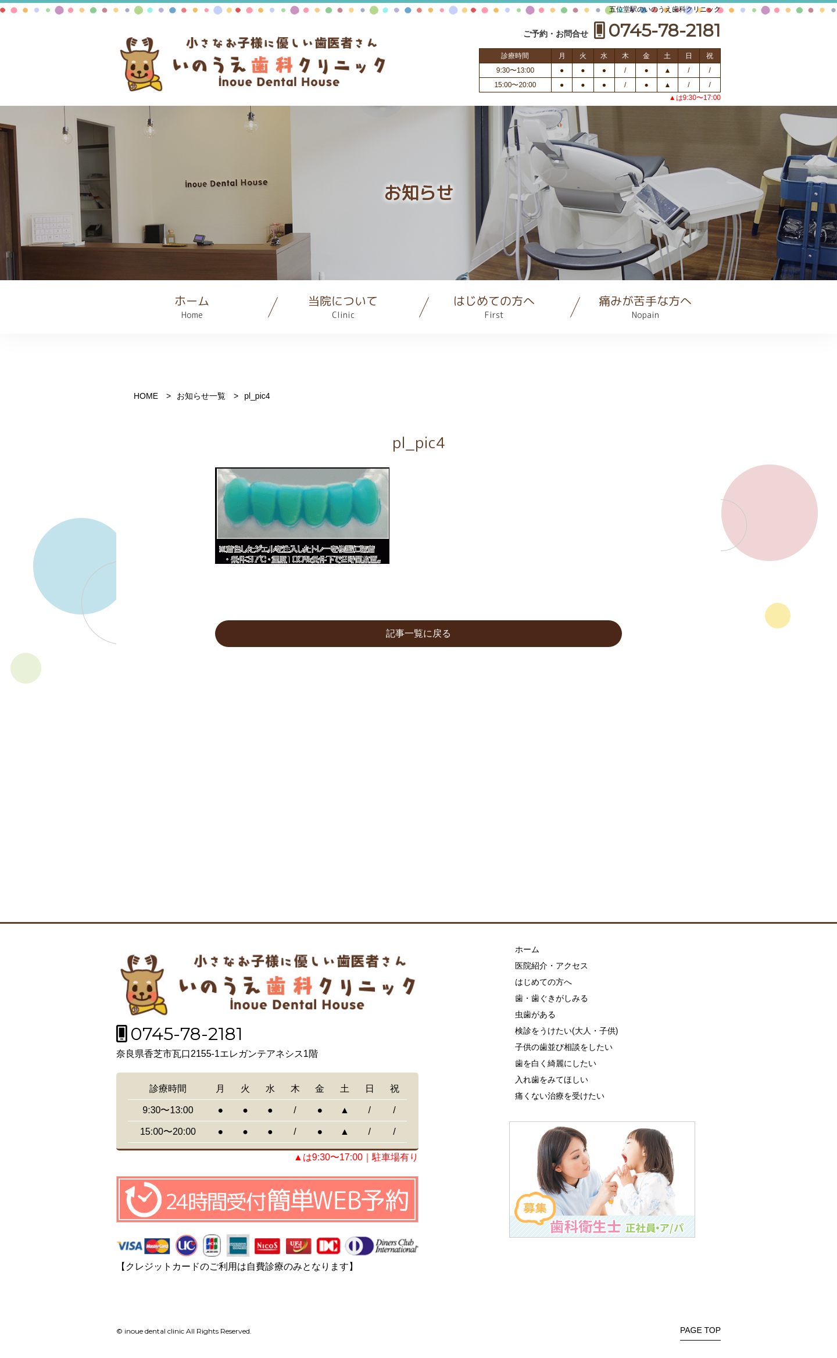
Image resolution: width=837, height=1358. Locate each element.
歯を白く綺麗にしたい (555, 1063)
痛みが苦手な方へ (645, 306)
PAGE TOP (700, 1330)
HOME (146, 396)
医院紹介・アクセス (551, 965)
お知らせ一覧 (201, 396)
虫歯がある (535, 1014)
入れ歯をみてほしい (551, 1079)
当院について (343, 306)
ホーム (191, 306)
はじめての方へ (494, 306)
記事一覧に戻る (418, 633)
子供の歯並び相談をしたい (564, 1047)
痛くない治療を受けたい (559, 1095)
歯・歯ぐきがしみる (551, 998)
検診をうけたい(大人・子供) (566, 1030)
